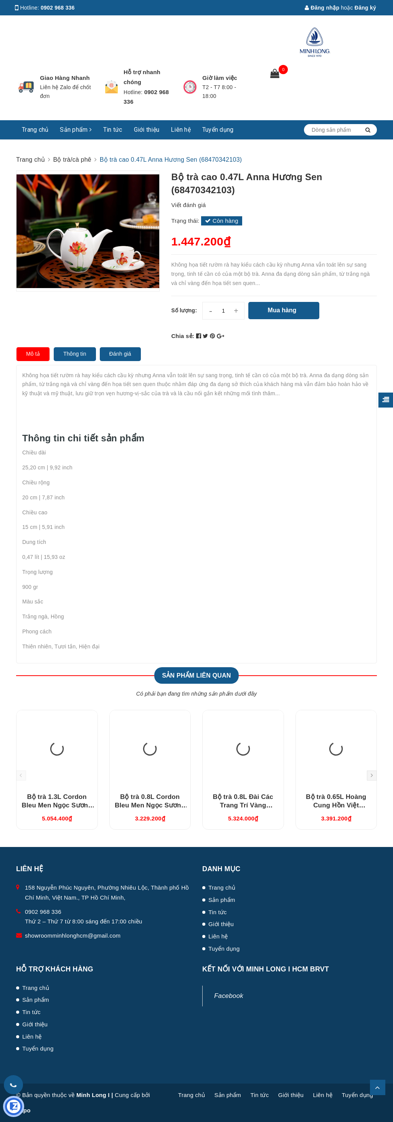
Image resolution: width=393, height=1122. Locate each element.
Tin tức (112, 129)
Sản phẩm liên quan (196, 675)
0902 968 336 (58, 8)
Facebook (228, 995)
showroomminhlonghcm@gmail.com (73, 935)
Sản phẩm (76, 129)
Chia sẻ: (182, 336)
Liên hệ (181, 129)
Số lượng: (184, 310)
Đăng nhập (322, 8)
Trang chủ (35, 129)
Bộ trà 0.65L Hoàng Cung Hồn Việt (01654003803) (336, 805)
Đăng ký (365, 8)
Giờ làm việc (219, 78)
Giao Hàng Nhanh (65, 78)
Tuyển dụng (218, 129)
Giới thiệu (147, 129)
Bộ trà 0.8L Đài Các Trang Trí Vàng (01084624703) (243, 805)
